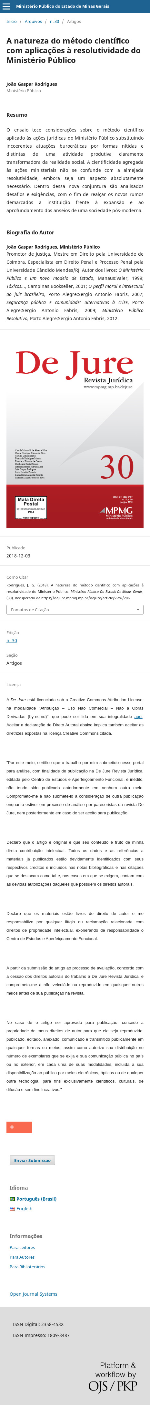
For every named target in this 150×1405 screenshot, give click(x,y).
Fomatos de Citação (30, 610)
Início (11, 21)
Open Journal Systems (33, 1294)
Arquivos (33, 21)
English (24, 1208)
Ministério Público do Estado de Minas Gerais (62, 6)
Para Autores (22, 1257)
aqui (139, 716)
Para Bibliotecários (27, 1267)
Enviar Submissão (32, 1160)
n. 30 (54, 21)
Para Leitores (22, 1247)
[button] (19, 1127)
